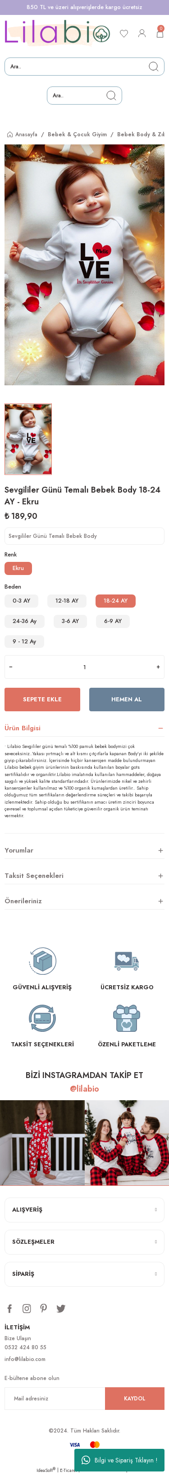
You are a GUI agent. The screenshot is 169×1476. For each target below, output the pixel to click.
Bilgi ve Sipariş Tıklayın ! (120, 1460)
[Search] (84, 67)
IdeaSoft (46, 1470)
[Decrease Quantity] (11, 667)
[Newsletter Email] (84, 1398)
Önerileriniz (23, 901)
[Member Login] (141, 33)
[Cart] (159, 33)
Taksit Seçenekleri (34, 876)
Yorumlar (19, 850)
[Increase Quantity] (158, 667)
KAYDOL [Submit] (135, 1398)
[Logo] (57, 33)
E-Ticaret (68, 1470)
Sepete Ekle (42, 699)
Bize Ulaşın (18, 1338)
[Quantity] (84, 667)
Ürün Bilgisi (23, 728)
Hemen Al (126, 699)
